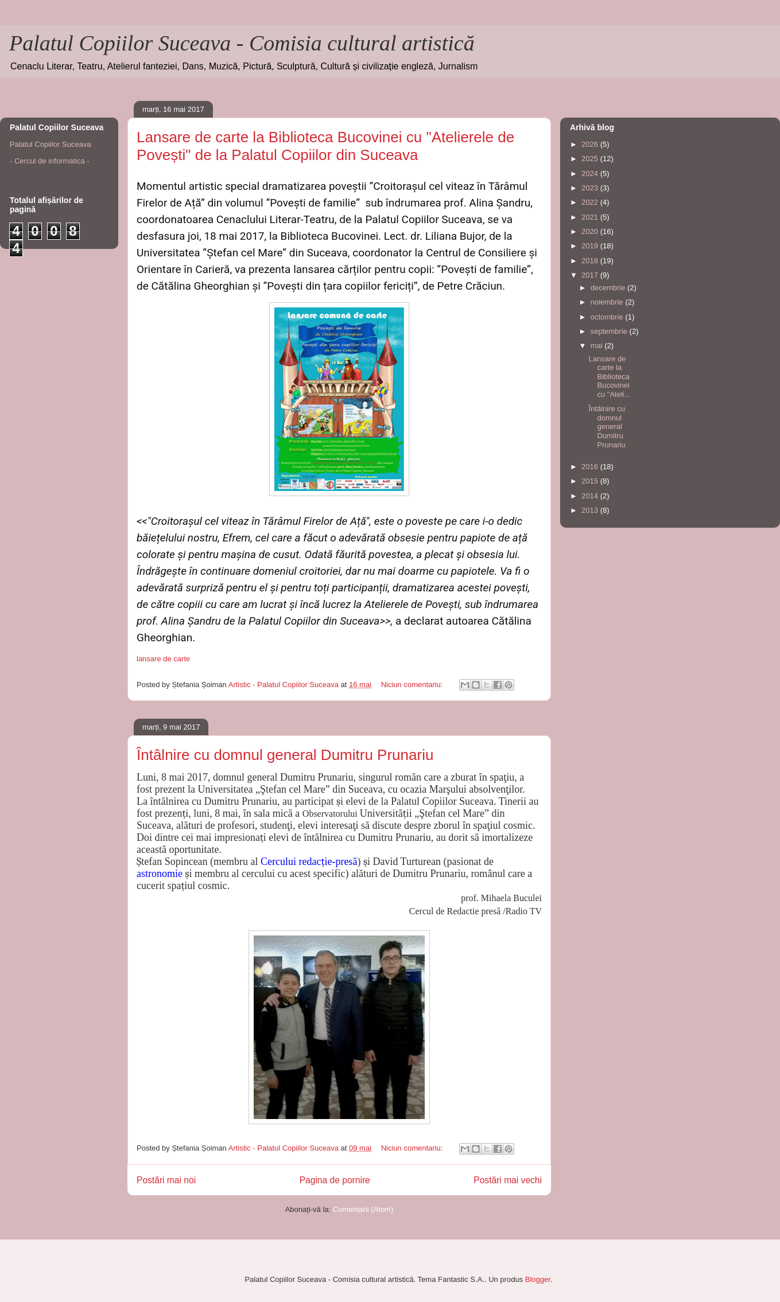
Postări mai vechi (508, 1180)
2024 (590, 173)
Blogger (537, 1279)
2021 (590, 217)
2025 (590, 158)
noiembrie (608, 302)
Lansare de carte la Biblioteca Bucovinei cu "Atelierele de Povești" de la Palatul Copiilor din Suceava (325, 145)
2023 (590, 188)
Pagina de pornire (335, 1180)
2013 (590, 510)
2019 (590, 245)
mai (598, 345)
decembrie (609, 287)
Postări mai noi (166, 1180)
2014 (590, 496)
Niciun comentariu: (413, 684)
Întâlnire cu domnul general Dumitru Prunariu (285, 754)
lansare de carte (163, 658)
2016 (590, 466)
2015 (590, 481)
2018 (590, 260)
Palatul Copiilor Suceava (50, 144)
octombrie (608, 317)
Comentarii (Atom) (363, 1209)
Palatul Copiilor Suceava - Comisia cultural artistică (242, 43)
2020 (590, 231)
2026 (590, 144)
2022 (590, 202)
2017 (590, 275)
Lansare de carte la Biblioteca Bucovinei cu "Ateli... (609, 376)
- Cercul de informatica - (50, 161)
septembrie (610, 331)
